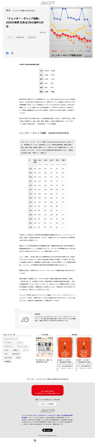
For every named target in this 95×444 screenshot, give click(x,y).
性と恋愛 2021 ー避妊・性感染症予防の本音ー (44, 350)
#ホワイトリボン (22, 346)
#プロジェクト (8, 346)
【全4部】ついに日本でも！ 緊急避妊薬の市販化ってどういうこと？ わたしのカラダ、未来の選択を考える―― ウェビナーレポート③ (84, 354)
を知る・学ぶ (53, 442)
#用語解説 (7, 361)
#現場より (16, 350)
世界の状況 (20, 37)
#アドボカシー (8, 343)
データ (10, 37)
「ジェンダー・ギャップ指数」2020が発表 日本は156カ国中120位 (51, 379)
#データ (25, 350)
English (49, 430)
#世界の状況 (15, 354)
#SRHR (18, 358)
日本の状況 (32, 37)
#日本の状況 (8, 358)
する (60, 442)
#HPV (6, 354)
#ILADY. (6, 350)
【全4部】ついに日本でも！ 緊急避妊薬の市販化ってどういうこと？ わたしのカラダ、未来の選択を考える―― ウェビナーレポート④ (65, 354)
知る (33, 379)
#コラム (19, 343)
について (44, 442)
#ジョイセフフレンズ (10, 339)
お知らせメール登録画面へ (47, 404)
